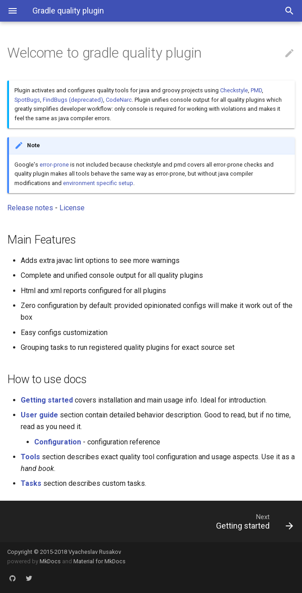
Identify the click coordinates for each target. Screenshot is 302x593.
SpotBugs (27, 99)
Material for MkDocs (99, 561)
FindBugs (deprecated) (73, 99)
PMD (256, 90)
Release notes (30, 208)
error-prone (54, 164)
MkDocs (50, 561)
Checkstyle (234, 90)
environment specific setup (98, 183)
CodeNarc (119, 99)
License (72, 208)
